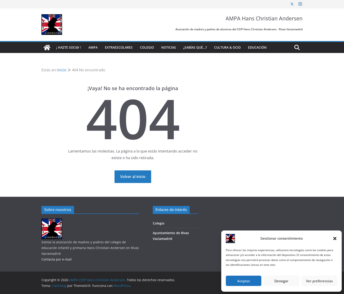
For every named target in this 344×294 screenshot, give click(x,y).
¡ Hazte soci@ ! (68, 47)
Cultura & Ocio (227, 47)
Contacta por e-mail (56, 259)
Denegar (281, 281)
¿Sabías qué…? (195, 47)
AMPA (93, 47)
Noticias (168, 47)
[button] (335, 238)
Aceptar (243, 281)
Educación (257, 47)
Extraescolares (119, 47)
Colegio (147, 47)
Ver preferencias (319, 281)
